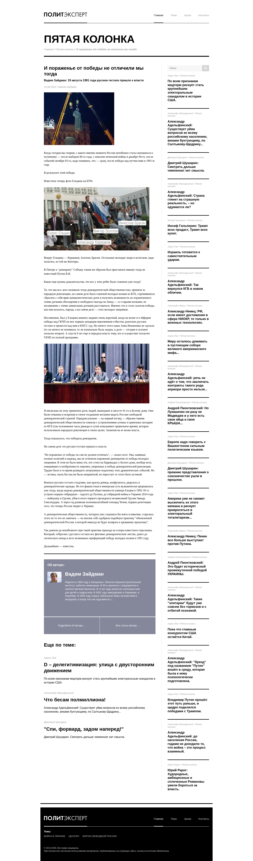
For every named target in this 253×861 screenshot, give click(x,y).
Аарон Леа (50, 657)
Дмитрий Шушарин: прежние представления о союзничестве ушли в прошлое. (188, 474)
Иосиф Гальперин (176, 220)
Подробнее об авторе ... (71, 625)
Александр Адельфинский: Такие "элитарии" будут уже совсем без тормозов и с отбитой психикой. (187, 603)
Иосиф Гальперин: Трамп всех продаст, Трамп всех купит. (188, 229)
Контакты (204, 15)
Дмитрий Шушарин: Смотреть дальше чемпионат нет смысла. (84, 736)
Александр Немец (176, 306)
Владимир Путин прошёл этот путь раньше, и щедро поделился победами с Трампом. (187, 705)
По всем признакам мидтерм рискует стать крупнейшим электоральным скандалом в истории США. (186, 90)
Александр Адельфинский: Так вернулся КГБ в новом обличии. (185, 286)
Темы (174, 15)
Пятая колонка (65, 49)
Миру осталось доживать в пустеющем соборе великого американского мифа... (187, 347)
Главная (158, 15)
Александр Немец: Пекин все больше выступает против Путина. (187, 540)
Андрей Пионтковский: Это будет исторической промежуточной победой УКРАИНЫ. (187, 568)
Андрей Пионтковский (179, 402)
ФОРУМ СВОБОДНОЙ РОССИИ (99, 836)
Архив (187, 15)
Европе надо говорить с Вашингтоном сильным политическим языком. (187, 445)
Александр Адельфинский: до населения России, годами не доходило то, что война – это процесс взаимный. (187, 742)
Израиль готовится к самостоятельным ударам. (184, 255)
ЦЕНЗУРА (74, 836)
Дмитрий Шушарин (55, 722)
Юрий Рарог (174, 765)
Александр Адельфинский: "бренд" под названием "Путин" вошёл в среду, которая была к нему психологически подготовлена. (187, 669)
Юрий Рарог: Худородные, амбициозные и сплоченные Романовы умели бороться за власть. (186, 779)
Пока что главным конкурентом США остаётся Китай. (182, 633)
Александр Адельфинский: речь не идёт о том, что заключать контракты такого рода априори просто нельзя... (188, 381)
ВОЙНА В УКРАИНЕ (54, 836)
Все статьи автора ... (127, 625)
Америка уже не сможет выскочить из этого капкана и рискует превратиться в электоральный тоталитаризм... (186, 508)
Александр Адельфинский (59, 693)
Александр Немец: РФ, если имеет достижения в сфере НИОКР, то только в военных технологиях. (188, 317)
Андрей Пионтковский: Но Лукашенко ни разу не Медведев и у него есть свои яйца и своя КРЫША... (188, 415)
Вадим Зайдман (68, 87)
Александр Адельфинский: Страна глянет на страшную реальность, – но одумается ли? (186, 199)
